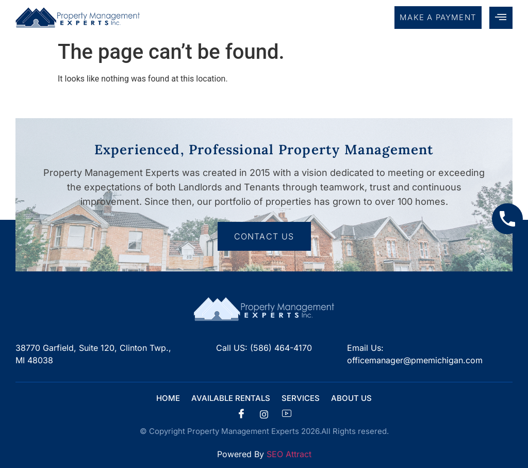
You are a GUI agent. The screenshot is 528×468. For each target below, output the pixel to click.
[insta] (264, 414)
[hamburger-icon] (501, 18)
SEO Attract (289, 454)
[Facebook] (241, 414)
